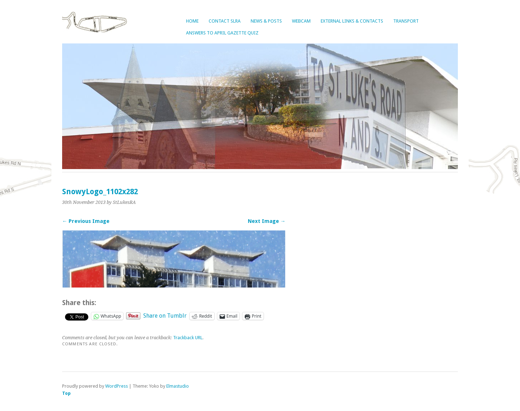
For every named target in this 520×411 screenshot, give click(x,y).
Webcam (301, 21)
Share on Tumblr (165, 315)
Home (192, 21)
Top (66, 393)
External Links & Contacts (352, 21)
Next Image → (266, 221)
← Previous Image (86, 221)
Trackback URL (188, 337)
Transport (406, 21)
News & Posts (266, 21)
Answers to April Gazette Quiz (222, 33)
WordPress (116, 386)
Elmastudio (177, 386)
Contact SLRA (225, 21)
